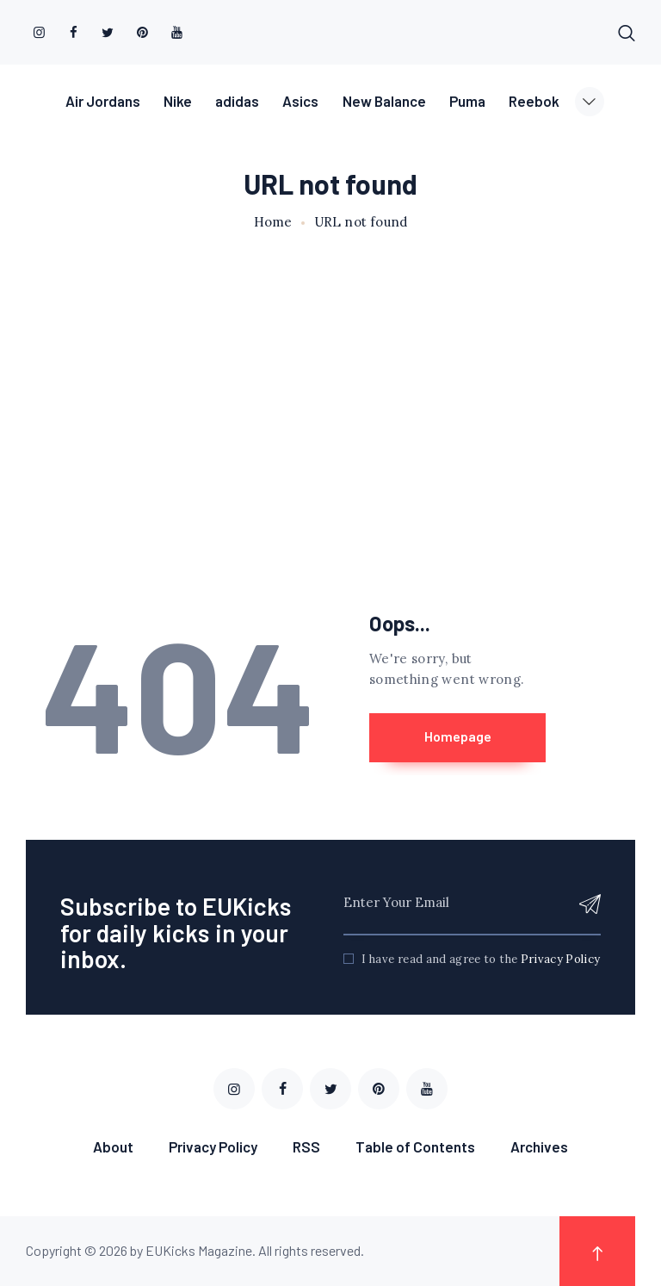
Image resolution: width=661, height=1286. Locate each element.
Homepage (459, 737)
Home (273, 222)
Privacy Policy (561, 960)
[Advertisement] (330, 391)
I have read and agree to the (480, 960)
